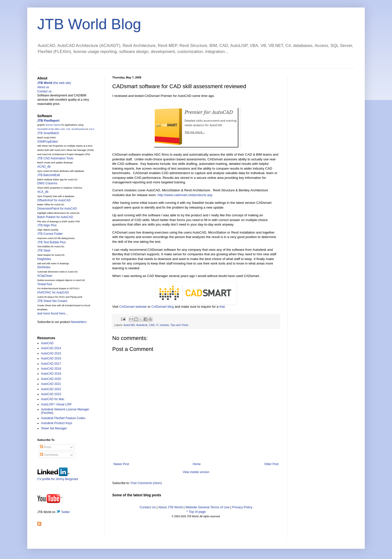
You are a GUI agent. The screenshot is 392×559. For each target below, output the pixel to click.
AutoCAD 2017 (51, 363)
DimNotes (43, 267)
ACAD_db (43, 166)
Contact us (44, 91)
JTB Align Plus (46, 225)
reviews (164, 324)
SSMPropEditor (47, 141)
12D (68, 129)
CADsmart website (132, 306)
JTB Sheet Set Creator (52, 301)
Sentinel (81, 129)
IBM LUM (60, 129)
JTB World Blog (89, 24)
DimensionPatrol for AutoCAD (57, 208)
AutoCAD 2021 (51, 384)
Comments (49, 455)
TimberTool (44, 284)
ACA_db (42, 192)
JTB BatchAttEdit (48, 175)
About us (43, 87)
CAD (152, 324)
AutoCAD (129, 324)
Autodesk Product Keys (56, 423)
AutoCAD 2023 (51, 394)
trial (222, 306)
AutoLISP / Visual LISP (56, 404)
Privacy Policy (242, 507)
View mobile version (196, 472)
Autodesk (142, 324)
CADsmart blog (163, 306)
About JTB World (170, 507)
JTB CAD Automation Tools (55, 158)
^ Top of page (196, 512)
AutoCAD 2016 (51, 358)
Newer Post (121, 464)
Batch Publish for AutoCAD (55, 217)
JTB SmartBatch (48, 133)
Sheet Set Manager (54, 428)
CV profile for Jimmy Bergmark (57, 477)
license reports (53, 125)
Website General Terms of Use (207, 507)
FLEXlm (50, 129)
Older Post (271, 464)
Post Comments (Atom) (146, 483)
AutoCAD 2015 (51, 353)
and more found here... (52, 313)
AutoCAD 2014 (51, 348)
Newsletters (78, 322)
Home (197, 464)
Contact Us (148, 507)
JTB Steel (43, 250)
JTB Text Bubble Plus (51, 242)
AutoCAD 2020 (51, 379)
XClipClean (44, 276)
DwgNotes (44, 259)
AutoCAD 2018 (51, 368)
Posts (45, 447)
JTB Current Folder (50, 234)
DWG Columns (47, 183)
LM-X (91, 129)
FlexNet (41, 129)
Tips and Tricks (179, 324)
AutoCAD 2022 (51, 389)
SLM (74, 129)
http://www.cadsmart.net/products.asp (185, 195)
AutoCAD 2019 (51, 373)
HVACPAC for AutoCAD (53, 292)
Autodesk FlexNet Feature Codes (63, 418)
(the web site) (54, 83)
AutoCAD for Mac (52, 399)
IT (157, 324)
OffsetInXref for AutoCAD (54, 200)
